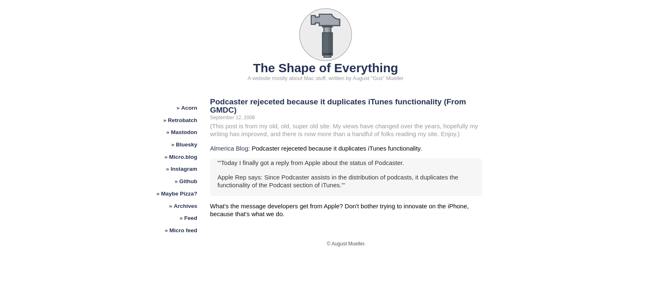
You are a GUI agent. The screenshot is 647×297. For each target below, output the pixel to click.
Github (188, 181)
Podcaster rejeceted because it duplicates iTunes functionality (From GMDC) (338, 105)
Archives (185, 206)
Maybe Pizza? (179, 194)
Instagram (184, 169)
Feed (191, 218)
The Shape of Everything (325, 68)
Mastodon (184, 132)
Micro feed (184, 230)
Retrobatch (182, 120)
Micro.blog (183, 157)
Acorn (189, 108)
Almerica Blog (229, 148)
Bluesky (186, 144)
